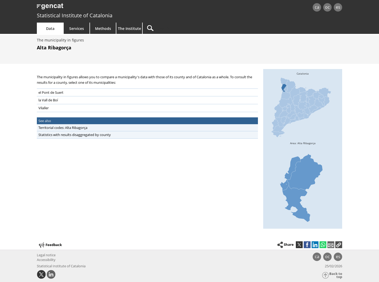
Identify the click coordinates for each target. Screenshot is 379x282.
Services (76, 28)
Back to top (335, 275)
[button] (338, 244)
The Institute (129, 28)
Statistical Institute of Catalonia (74, 15)
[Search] (187, 28)
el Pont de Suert (50, 92)
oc (327, 7)
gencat (98, 7)
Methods (103, 28)
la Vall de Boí (48, 100)
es (338, 7)
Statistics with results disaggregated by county (74, 134)
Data (50, 28)
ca (317, 7)
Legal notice (46, 255)
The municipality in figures (60, 40)
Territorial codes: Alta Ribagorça (62, 127)
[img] (302, 108)
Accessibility (46, 259)
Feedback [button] (50, 245)
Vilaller (43, 108)
